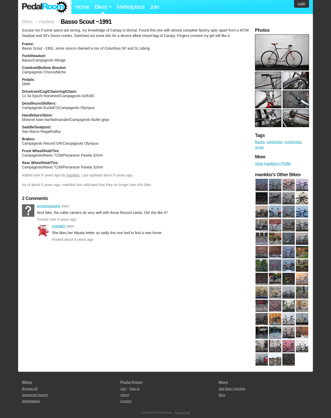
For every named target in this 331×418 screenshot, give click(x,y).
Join (154, 7)
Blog (222, 395)
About (124, 395)
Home (82, 7)
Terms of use (182, 412)
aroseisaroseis (28, 210)
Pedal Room (44, 7)
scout (259, 147)
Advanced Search (35, 395)
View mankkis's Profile (273, 163)
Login (301, 3)
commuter (274, 142)
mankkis (72, 175)
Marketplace (131, 7)
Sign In (134, 389)
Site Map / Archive (232, 389)
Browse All (29, 389)
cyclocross (292, 142)
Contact (126, 401)
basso (260, 142)
